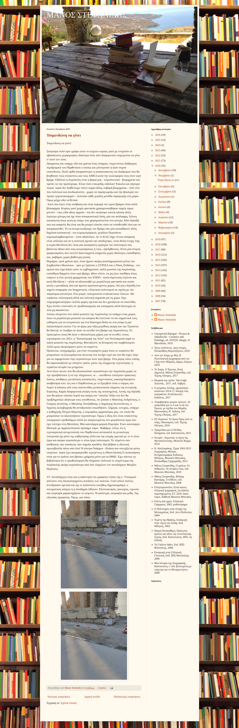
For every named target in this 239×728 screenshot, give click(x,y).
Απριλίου (163, 217)
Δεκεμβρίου (165, 170)
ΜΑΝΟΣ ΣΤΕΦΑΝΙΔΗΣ (87, 14)
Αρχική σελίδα (92, 696)
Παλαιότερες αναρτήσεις (127, 696)
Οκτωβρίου (164, 186)
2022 (158, 155)
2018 (158, 244)
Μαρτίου (163, 222)
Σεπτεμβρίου (165, 191)
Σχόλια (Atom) (69, 703)
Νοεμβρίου (164, 175)
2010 (158, 285)
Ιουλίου (162, 201)
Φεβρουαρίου (165, 227)
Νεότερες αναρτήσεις (59, 696)
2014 (158, 265)
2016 (158, 254)
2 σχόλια (102, 688)
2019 (158, 239)
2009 (158, 290)
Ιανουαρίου (164, 232)
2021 (158, 160)
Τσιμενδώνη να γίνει (64, 135)
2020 (158, 165)
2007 (158, 301)
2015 (158, 260)
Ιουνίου (162, 207)
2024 (158, 145)
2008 (158, 296)
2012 (158, 275)
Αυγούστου (164, 196)
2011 (158, 280)
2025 (158, 140)
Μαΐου (162, 212)
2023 (158, 150)
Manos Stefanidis (73, 688)
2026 (158, 134)
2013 (158, 270)
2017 (158, 249)
